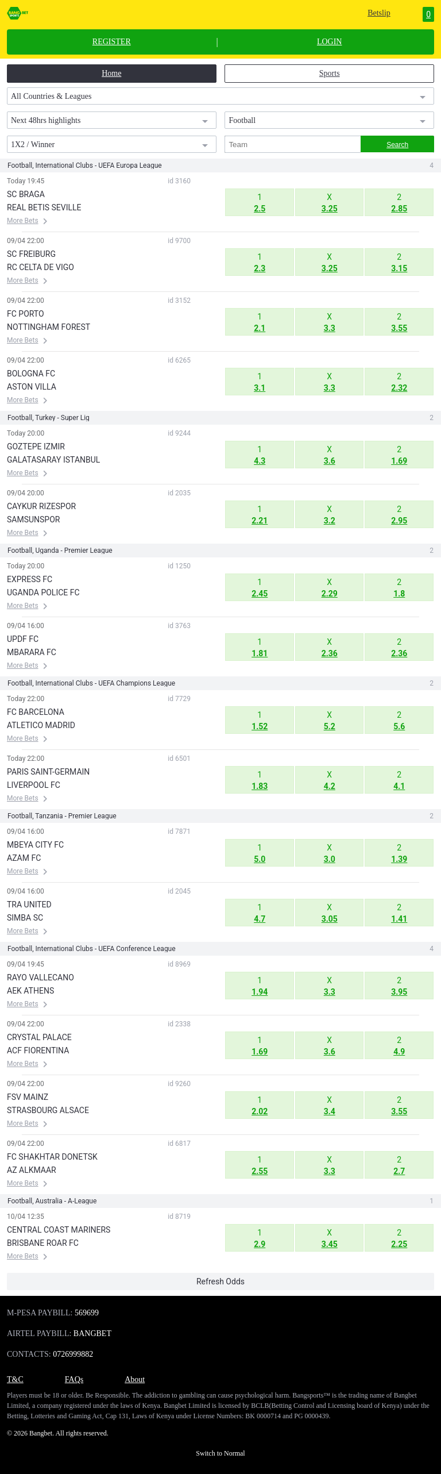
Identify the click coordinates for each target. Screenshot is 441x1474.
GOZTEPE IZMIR (36, 446)
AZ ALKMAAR (31, 1170)
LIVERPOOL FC (33, 785)
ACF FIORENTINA (38, 1050)
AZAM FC (24, 858)
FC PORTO (25, 313)
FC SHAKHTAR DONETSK (52, 1156)
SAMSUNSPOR (33, 519)
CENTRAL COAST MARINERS (58, 1229)
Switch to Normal (220, 1453)
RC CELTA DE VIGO (40, 267)
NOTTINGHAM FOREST (48, 327)
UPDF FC (22, 639)
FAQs (74, 1379)
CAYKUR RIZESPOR (41, 506)
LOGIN (329, 42)
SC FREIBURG (31, 254)
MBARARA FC (31, 652)
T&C (15, 1379)
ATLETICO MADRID (41, 725)
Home (111, 73)
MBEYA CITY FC (35, 844)
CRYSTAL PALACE (39, 1037)
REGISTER (111, 42)
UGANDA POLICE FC (43, 592)
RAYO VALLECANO (40, 977)
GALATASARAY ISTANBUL (53, 459)
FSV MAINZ (27, 1097)
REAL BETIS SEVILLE (44, 207)
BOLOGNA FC (31, 373)
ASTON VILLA (31, 386)
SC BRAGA (26, 194)
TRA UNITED (29, 904)
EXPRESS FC (29, 579)
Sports (329, 73)
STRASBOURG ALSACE (48, 1110)
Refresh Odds (220, 1281)
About (135, 1379)
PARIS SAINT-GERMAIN (48, 771)
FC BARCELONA (35, 712)
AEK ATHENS (30, 990)
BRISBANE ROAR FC (43, 1243)
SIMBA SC (25, 917)
